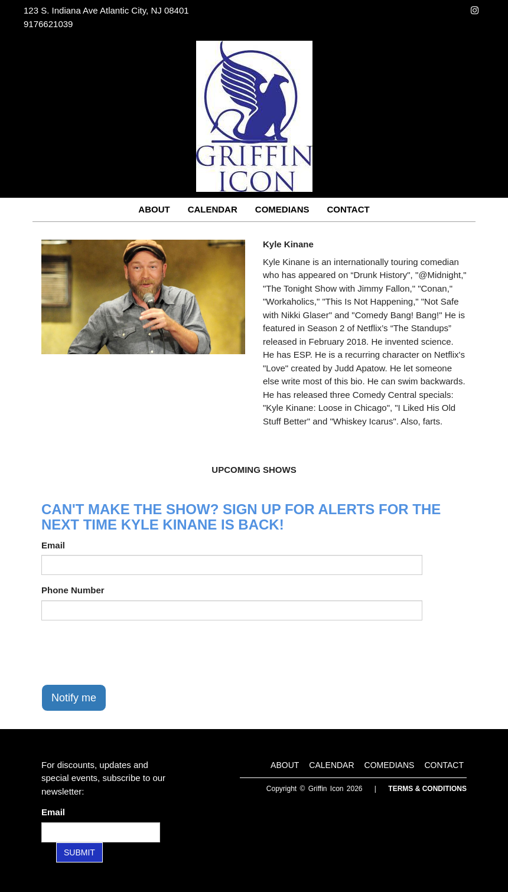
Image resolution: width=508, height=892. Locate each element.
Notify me (73, 698)
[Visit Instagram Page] (474, 10)
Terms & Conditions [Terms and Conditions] (427, 789)
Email (53, 545)
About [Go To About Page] (154, 209)
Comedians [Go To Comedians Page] (282, 209)
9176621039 (48, 24)
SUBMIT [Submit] (79, 852)
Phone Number (73, 590)
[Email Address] (100, 832)
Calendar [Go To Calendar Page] (212, 209)
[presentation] (131, 652)
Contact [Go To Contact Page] (348, 209)
